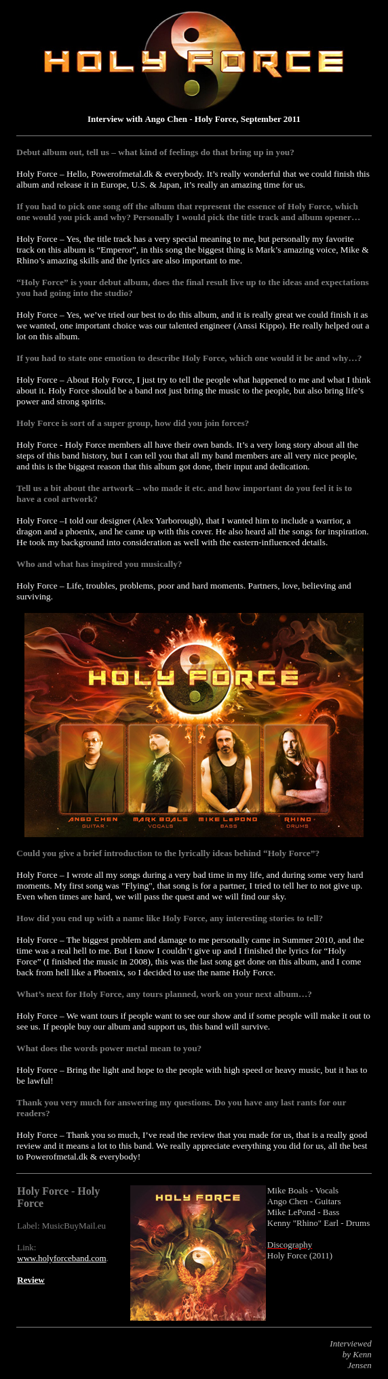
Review (30, 1280)
